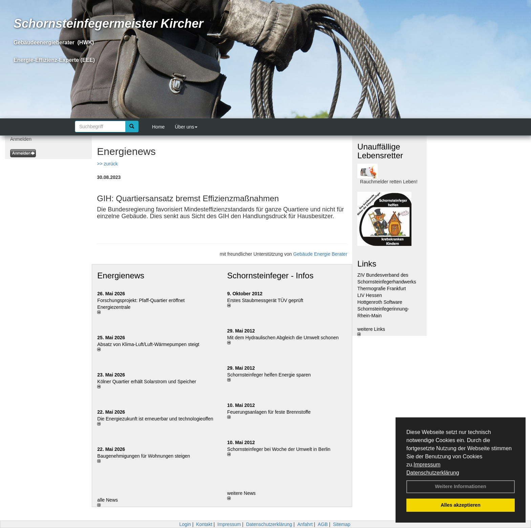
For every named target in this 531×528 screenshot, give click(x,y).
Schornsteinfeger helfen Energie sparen (269, 374)
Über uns (186, 127)
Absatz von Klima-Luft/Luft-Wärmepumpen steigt (148, 344)
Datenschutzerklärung (432, 473)
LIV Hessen (369, 295)
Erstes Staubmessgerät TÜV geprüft (265, 300)
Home (158, 127)
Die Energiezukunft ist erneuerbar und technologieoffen (155, 418)
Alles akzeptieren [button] (461, 505)
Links (366, 263)
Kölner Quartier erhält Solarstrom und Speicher (146, 381)
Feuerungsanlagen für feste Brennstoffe (269, 412)
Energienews (120, 275)
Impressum (426, 464)
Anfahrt (305, 524)
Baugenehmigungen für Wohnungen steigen (143, 456)
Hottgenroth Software (379, 302)
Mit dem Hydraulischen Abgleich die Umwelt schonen (283, 337)
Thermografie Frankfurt (381, 288)
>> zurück (107, 163)
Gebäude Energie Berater (320, 254)
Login (185, 524)
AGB (323, 524)
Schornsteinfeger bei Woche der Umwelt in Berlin (279, 449)
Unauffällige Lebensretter (380, 151)
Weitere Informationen (460, 486)
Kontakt (204, 524)
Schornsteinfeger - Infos (270, 275)
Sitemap (341, 524)
